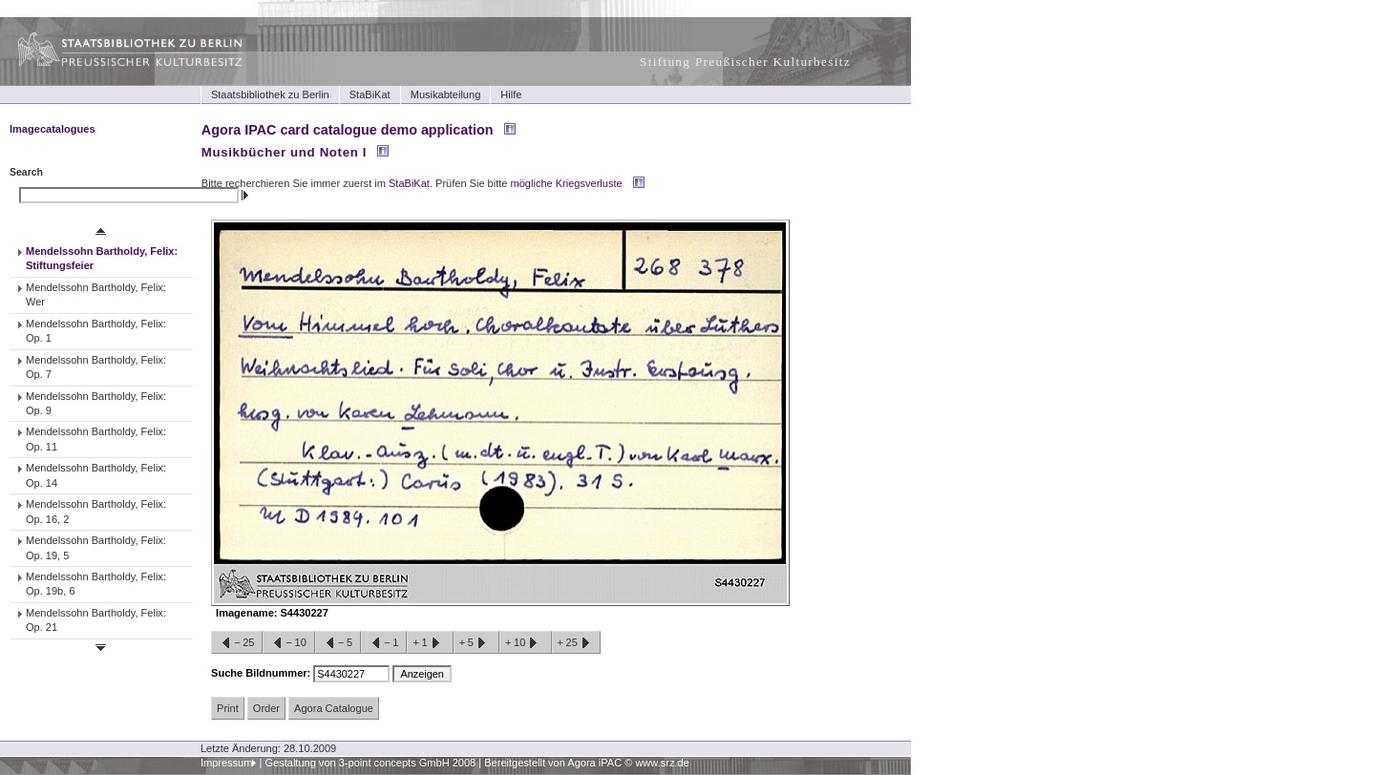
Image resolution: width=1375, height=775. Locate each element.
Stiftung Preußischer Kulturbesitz (745, 61)
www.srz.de (661, 762)
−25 (237, 643)
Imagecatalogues (52, 129)
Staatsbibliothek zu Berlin (270, 94)
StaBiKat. (411, 183)
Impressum (227, 762)
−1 (384, 643)
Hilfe (510, 94)
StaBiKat (370, 94)
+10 (525, 643)
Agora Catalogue (333, 708)
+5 (476, 643)
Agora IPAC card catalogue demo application (347, 129)
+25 (576, 643)
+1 (429, 643)
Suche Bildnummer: (262, 673)
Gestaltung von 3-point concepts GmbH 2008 (370, 762)
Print (228, 708)
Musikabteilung (446, 94)
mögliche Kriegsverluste (567, 183)
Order (266, 708)
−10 (288, 643)
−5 (338, 643)
